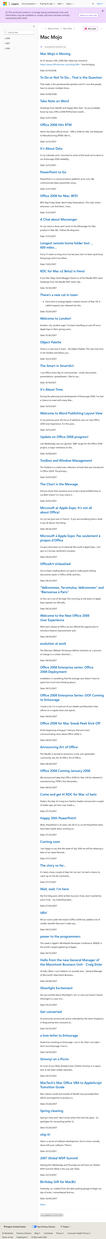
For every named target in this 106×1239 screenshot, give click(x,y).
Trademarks (21, 1237)
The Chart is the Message (59, 484)
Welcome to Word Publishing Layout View (71, 413)
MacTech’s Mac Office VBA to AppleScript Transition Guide (71, 1084)
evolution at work (53, 643)
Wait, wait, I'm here (54, 889)
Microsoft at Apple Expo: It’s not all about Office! (66, 509)
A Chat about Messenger (58, 219)
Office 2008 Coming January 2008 (65, 770)
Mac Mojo (67, 28)
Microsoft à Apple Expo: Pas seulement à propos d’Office (70, 537)
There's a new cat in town (59, 294)
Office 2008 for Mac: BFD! (59, 195)
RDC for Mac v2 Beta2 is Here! (62, 271)
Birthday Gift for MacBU (58, 1181)
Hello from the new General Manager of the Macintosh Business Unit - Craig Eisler (71, 962)
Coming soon (50, 841)
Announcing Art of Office (59, 747)
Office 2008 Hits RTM (56, 124)
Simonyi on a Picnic (54, 1059)
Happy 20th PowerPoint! (58, 818)
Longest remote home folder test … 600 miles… (66, 245)
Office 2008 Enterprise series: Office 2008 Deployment (66, 669)
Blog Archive (53, 28)
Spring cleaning (51, 1110)
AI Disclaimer (7, 1233)
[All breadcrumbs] (42, 28)
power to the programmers (60, 936)
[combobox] (19, 32)
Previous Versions (24, 1233)
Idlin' (43, 912)
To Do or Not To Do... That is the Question (71, 77)
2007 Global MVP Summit (59, 1158)
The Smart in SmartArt (57, 365)
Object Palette (50, 342)
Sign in (100, 3)
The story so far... (53, 865)
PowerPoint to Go (53, 172)
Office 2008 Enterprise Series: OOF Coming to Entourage (72, 697)
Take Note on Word (54, 101)
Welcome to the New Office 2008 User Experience (64, 617)
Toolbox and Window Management (66, 460)
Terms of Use (7, 1237)
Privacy (59, 1233)
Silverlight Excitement (56, 988)
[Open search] (93, 3)
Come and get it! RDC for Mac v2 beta (68, 794)
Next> (43, 1204)
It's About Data (51, 148)
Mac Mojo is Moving (55, 53)
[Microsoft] (5, 4)
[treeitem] (19, 38)
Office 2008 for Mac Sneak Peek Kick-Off (70, 723)
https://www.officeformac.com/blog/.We (59, 64)
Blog (36, 1233)
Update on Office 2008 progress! (64, 436)
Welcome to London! (55, 318)
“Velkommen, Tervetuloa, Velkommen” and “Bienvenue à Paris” (72, 589)
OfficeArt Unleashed (55, 563)
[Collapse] (34, 26)
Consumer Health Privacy (78, 1233)
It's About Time (51, 389)
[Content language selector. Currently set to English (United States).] (14, 1227)
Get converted (51, 1011)
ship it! (45, 1134)
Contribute (48, 1233)
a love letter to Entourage (59, 1035)
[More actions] (101, 28)
